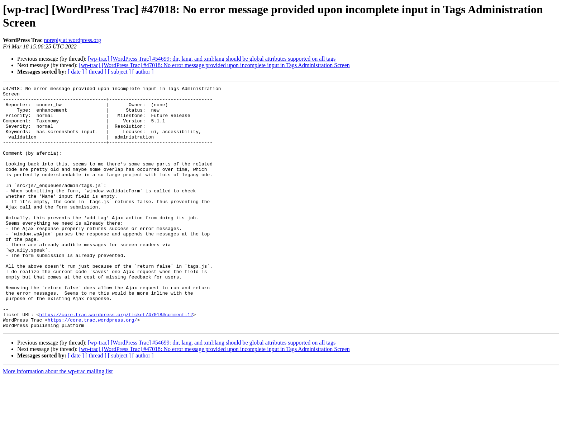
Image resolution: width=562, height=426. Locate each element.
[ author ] (143, 72)
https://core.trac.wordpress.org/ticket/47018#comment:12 (116, 360)
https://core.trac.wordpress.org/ (92, 367)
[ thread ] (95, 72)
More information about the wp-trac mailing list (58, 420)
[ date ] (76, 72)
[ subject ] (119, 72)
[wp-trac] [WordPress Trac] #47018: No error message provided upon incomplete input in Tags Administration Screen (214, 65)
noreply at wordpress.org (72, 40)
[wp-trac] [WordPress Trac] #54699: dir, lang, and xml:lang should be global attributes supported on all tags (211, 59)
